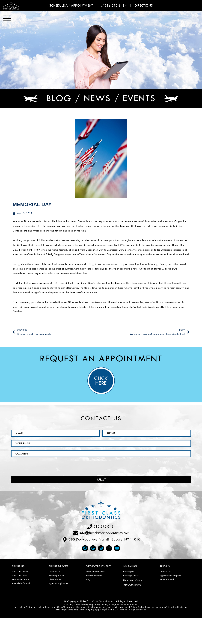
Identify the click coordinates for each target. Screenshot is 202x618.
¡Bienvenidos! (132, 585)
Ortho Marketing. (84, 604)
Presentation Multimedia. (123, 604)
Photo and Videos (133, 580)
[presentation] (35, 464)
